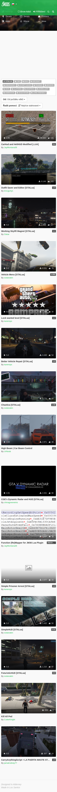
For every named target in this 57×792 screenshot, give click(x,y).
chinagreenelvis (11, 502)
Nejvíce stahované (21, 105)
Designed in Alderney (11, 784)
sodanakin (8, 278)
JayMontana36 (10, 147)
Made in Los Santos (10, 787)
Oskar (6, 234)
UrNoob (7, 451)
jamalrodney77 (10, 763)
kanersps (8, 321)
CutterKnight (9, 719)
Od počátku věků (14, 99)
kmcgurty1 (8, 191)
